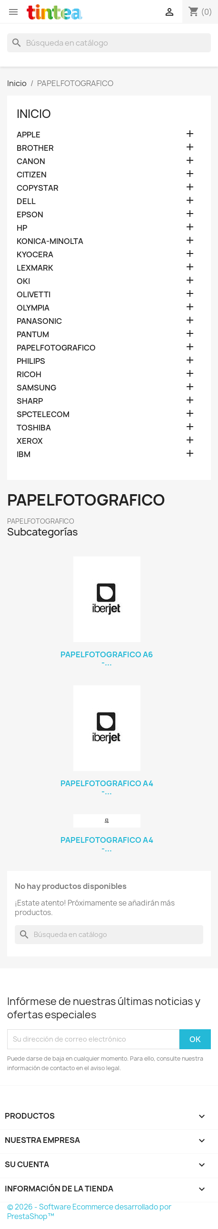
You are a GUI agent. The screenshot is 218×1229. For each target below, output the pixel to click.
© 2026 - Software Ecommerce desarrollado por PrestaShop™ (89, 1211)
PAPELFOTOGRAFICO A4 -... (106, 787)
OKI (23, 281)
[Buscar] (109, 42)
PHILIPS (31, 361)
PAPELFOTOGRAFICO (56, 348)
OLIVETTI (33, 295)
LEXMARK (35, 268)
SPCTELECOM (43, 414)
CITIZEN (32, 175)
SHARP (30, 401)
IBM (23, 454)
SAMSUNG (36, 388)
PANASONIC (39, 321)
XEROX (30, 441)
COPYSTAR (38, 188)
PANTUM (33, 335)
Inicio (34, 114)
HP (22, 228)
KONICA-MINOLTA (50, 241)
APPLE (28, 135)
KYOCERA (35, 255)
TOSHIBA (34, 428)
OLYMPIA (33, 308)
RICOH (29, 375)
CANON (31, 161)
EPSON (30, 215)
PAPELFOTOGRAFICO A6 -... (106, 658)
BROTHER (35, 148)
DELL (26, 201)
